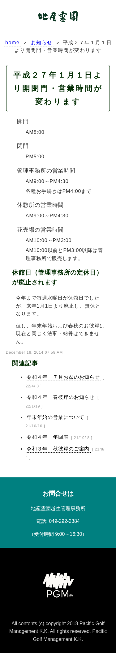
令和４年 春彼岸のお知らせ (61, 397)
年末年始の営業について (55, 417)
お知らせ (42, 42)
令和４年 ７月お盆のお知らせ (63, 377)
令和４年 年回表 (48, 437)
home (12, 42)
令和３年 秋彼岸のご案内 (58, 448)
